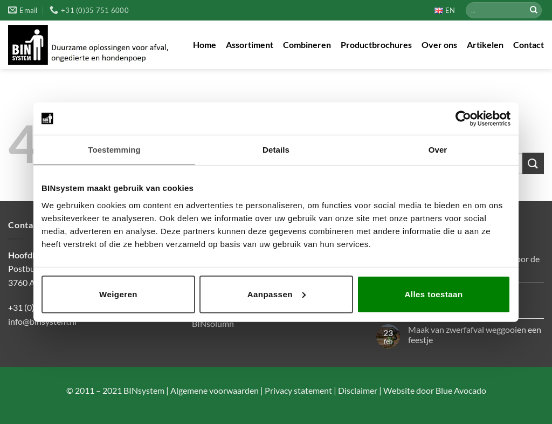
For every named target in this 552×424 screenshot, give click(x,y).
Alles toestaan (433, 293)
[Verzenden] (534, 10)
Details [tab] (276, 149)
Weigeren (118, 293)
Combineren (307, 44)
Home (204, 44)
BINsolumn (213, 323)
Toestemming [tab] (114, 149)
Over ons (439, 44)
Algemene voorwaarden (214, 390)
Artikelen (485, 44)
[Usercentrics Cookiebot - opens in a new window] (463, 119)
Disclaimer (356, 390)
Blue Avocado (461, 390)
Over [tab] (438, 149)
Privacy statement (297, 390)
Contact (528, 44)
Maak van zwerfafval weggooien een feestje (474, 334)
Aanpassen (276, 293)
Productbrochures (376, 44)
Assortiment (249, 44)
